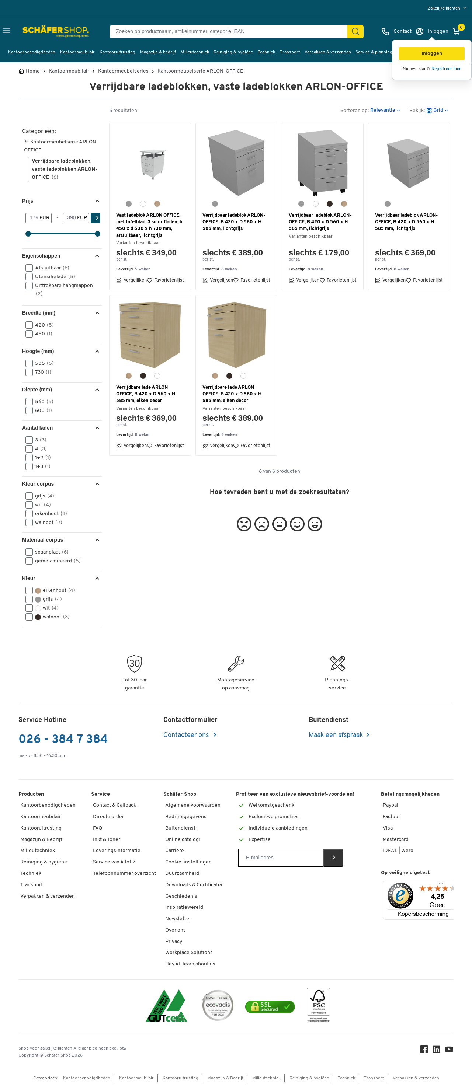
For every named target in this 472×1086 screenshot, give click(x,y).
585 (42, 363)
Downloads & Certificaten (194, 885)
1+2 (40, 457)
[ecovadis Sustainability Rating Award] (217, 1006)
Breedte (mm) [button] (38, 313)
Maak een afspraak (336, 735)
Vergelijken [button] (131, 280)
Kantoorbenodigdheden (31, 52)
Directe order (108, 817)
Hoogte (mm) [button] (38, 351)
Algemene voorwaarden (193, 805)
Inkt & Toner (106, 839)
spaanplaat (49, 552)
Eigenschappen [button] (41, 256)
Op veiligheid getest (405, 873)
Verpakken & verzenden (328, 52)
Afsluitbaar (49, 268)
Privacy (173, 941)
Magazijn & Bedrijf (41, 839)
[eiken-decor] (157, 204)
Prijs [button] (27, 201)
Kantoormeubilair (77, 52)
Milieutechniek (195, 52)
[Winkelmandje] (458, 31)
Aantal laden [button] (37, 428)
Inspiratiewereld (184, 907)
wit (40, 505)
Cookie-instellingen (188, 862)
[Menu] (441, 885)
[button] (432, 53)
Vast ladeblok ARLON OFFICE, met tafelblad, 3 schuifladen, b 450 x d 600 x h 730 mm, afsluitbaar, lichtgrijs (149, 225)
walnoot (46, 522)
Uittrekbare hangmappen (59, 289)
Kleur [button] (28, 578)
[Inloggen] (431, 31)
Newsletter (178, 919)
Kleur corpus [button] (38, 484)
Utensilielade (52, 276)
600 (41, 410)
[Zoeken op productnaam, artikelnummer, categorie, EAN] (231, 31)
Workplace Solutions (189, 953)
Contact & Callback (114, 805)
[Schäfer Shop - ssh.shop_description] (41, 32)
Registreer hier (446, 69)
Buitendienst (180, 828)
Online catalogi (182, 839)
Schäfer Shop (179, 794)
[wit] (143, 204)
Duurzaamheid (182, 873)
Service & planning (373, 52)
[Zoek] (355, 31)
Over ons (175, 930)
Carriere (174, 850)
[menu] (447, 8)
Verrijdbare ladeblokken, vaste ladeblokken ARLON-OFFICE (64, 169)
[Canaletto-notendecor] (329, 204)
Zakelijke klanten (444, 8)
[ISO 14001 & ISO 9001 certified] (166, 1006)
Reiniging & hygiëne (233, 52)
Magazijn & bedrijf (158, 52)
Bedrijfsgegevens (185, 817)
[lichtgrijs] (128, 204)
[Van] (32, 218)
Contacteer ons (186, 735)
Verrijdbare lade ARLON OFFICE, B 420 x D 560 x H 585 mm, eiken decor (145, 394)
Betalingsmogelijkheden (410, 794)
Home (33, 71)
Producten (31, 794)
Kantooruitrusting (117, 52)
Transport (290, 52)
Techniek (266, 52)
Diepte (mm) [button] (37, 389)
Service (100, 794)
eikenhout (48, 513)
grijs (42, 496)
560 (41, 401)
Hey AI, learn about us (190, 964)
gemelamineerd (55, 561)
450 (41, 334)
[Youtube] (449, 1051)
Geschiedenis (181, 896)
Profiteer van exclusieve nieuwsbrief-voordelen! (295, 794)
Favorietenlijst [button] (165, 280)
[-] (70, 218)
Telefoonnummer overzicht (124, 873)
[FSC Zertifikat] (318, 1006)
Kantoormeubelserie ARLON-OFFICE (200, 71)
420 (42, 325)
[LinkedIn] (436, 1051)
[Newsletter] (280, 858)
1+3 (40, 466)
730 (40, 372)
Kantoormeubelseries (123, 71)
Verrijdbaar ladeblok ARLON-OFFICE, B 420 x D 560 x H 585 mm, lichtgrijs (233, 222)
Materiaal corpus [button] (42, 540)
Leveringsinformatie (116, 850)
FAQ (97, 828)
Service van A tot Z (114, 862)
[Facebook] (424, 1051)
